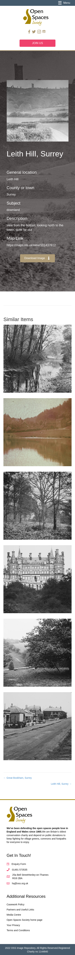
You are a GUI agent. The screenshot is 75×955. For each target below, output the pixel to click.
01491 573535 (19, 869)
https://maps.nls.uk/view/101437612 (31, 245)
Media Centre (14, 914)
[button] (37, 258)
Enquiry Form (19, 864)
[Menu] (64, 3)
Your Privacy (13, 925)
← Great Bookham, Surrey (17, 777)
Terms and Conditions (18, 930)
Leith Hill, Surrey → (61, 783)
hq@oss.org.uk (20, 883)
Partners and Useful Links (20, 909)
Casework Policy (15, 904)
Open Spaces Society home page (25, 920)
